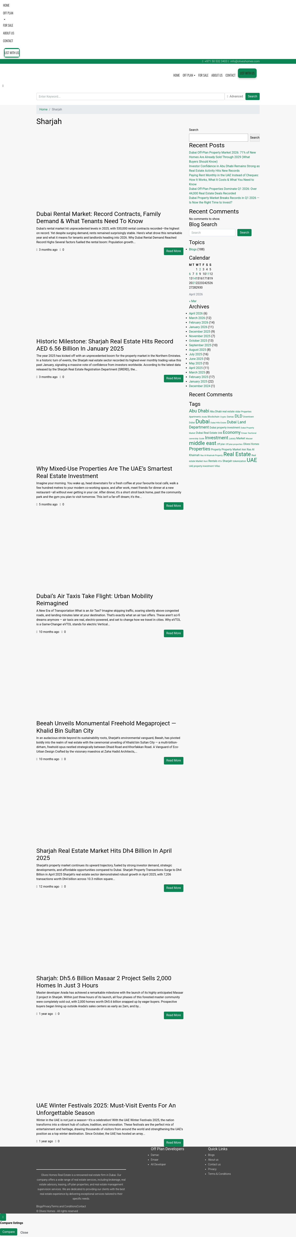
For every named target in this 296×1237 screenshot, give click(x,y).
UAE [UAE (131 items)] (252, 460)
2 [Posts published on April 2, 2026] (200, 269)
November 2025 (199, 336)
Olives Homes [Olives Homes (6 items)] (251, 443)
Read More (173, 251)
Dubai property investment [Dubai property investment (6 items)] (225, 427)
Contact (8, 41)
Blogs (193, 249)
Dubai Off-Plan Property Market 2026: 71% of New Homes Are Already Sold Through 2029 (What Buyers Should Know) (222, 157)
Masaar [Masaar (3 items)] (249, 438)
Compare (8, 1232)
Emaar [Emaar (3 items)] (244, 433)
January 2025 (198, 381)
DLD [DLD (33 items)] (238, 416)
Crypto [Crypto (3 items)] (223, 417)
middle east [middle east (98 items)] (202, 443)
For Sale (8, 25)
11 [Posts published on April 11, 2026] (208, 274)
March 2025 (197, 372)
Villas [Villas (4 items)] (217, 466)
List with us (12, 52)
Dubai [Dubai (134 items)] (203, 421)
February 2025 (198, 377)
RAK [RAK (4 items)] (244, 449)
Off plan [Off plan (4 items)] (221, 444)
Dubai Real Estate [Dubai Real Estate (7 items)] (206, 432)
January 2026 (198, 327)
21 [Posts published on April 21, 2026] (194, 283)
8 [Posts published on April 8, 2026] (197, 274)
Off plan (8, 13)
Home (6, 5)
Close (24, 1232)
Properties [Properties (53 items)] (199, 449)
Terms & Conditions (219, 1173)
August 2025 (197, 350)
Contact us (214, 1164)
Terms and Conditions (64, 1206)
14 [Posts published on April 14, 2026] (194, 278)
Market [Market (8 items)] (240, 438)
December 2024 (199, 386)
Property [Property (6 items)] (216, 449)
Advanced (235, 96)
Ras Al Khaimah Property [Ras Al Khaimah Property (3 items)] (211, 455)
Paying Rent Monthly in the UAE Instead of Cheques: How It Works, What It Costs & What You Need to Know (224, 179)
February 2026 (198, 322)
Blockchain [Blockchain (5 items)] (214, 416)
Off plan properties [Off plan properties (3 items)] (234, 444)
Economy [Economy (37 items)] (232, 432)
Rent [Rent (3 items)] (205, 461)
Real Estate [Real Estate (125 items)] (237, 454)
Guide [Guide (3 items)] (201, 438)
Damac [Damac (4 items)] (230, 416)
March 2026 (197, 318)
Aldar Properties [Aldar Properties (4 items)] (243, 411)
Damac (155, 1154)
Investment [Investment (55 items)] (216, 437)
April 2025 (196, 368)
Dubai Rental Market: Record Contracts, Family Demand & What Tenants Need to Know (98, 217)
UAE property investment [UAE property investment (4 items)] (201, 466)
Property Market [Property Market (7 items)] (231, 449)
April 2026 (196, 313)
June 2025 (196, 359)
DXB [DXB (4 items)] (220, 433)
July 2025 (195, 354)
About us (8, 33)
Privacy (212, 1169)
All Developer (158, 1164)
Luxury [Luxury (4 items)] (232, 438)
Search (252, 96)
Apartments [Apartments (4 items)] (195, 416)
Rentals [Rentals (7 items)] (212, 461)
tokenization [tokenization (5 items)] (239, 461)
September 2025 (200, 345)
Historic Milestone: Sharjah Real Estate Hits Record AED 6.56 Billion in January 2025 (104, 345)
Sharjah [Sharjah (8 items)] (227, 461)
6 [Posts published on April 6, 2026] (190, 274)
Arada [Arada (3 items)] (204, 417)
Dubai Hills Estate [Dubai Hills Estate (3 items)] (218, 422)
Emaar (154, 1159)
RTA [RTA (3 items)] (220, 461)
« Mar (193, 301)
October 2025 (198, 340)
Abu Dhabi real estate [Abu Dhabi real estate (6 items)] (222, 411)
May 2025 (195, 363)
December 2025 (199, 331)
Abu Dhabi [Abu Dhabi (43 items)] (199, 411)
